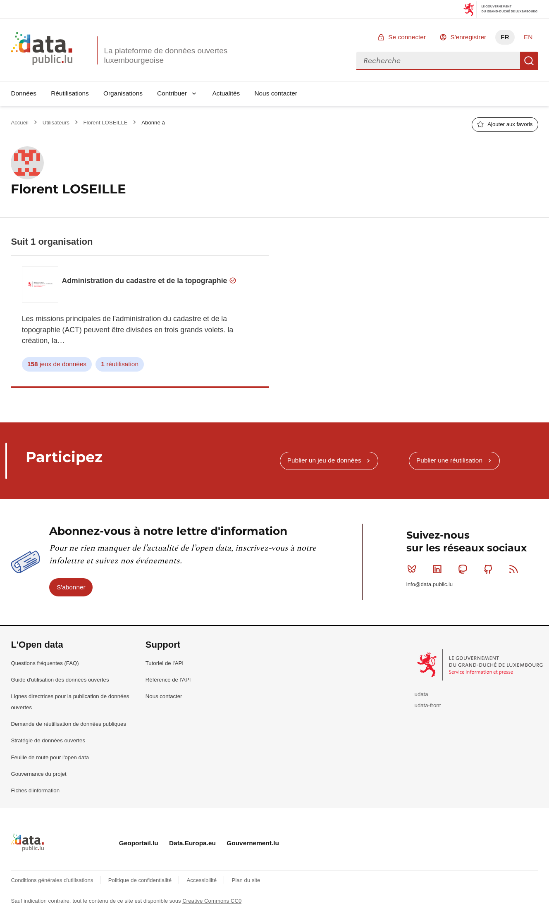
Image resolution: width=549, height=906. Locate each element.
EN (528, 37)
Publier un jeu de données (324, 460)
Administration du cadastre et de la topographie (149, 281)
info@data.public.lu (429, 584)
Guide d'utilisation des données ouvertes (60, 680)
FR (505, 37)
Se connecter (407, 37)
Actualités (226, 93)
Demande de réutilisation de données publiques (68, 724)
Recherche (529, 61)
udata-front (428, 705)
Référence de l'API (168, 680)
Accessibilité (202, 880)
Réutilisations (70, 93)
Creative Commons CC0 (211, 901)
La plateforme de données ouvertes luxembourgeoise (165, 55)
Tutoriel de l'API (165, 663)
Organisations (123, 93)
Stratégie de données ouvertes (48, 740)
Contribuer (172, 93)
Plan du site (246, 880)
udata (421, 694)
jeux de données (56, 364)
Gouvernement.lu (253, 842)
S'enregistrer (468, 37)
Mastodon (464, 569)
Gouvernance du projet (38, 774)
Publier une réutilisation (449, 460)
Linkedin (439, 569)
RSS (515, 569)
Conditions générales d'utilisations (53, 880)
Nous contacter (275, 93)
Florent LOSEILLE (106, 122)
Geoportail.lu (138, 842)
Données (23, 93)
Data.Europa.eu (192, 842)
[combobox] (438, 61)
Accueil (20, 122)
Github (490, 569)
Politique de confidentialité (140, 880)
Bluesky (413, 569)
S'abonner (71, 587)
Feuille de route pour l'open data (50, 757)
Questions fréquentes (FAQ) (45, 663)
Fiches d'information (35, 790)
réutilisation (119, 364)
